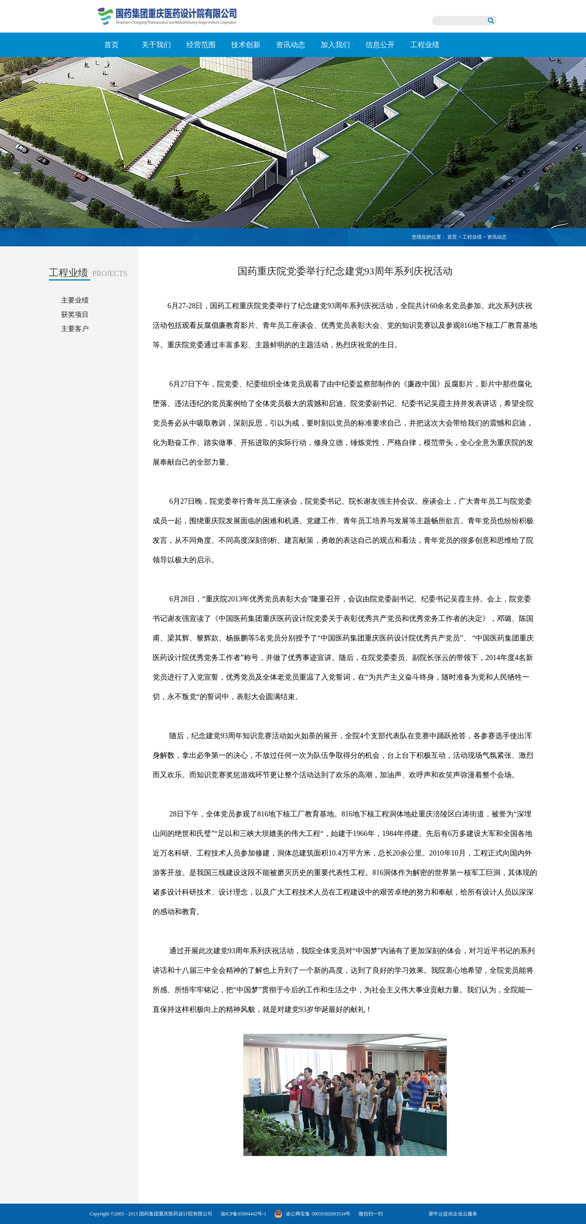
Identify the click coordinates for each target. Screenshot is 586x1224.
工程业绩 (472, 237)
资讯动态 (497, 237)
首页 (111, 45)
